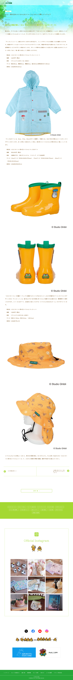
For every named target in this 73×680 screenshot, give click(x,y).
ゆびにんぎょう (60, 507)
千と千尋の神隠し (14, 509)
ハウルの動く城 (32, 507)
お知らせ (42, 672)
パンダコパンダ (42, 507)
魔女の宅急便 (36, 512)
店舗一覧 (23, 672)
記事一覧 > (36, 491)
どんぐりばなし (22, 507)
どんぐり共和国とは (15, 672)
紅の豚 (51, 509)
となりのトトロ (12, 507)
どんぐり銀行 (35, 672)
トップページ (6, 672)
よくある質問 (49, 672)
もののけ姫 (51, 507)
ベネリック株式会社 (58, 672)
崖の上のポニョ (35, 509)
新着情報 (29, 672)
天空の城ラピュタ (25, 509)
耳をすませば (59, 509)
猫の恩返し (44, 509)
